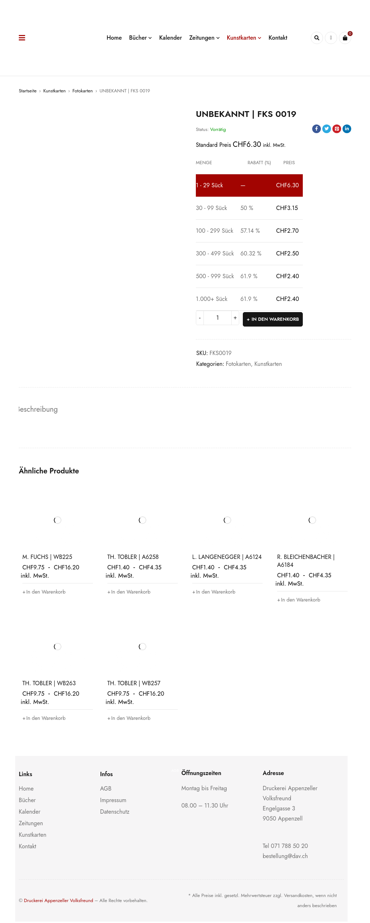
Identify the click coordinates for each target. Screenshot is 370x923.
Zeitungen (31, 825)
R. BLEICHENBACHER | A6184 (306, 562)
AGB (105, 790)
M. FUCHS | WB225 (47, 558)
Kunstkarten (54, 90)
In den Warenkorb (276, 317)
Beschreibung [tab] (39, 410)
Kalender (29, 813)
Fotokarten (82, 90)
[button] (46, 593)
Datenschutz (114, 813)
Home (26, 790)
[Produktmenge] (217, 318)
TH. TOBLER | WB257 (133, 685)
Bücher (27, 801)
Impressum (113, 801)
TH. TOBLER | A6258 (133, 558)
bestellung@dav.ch (285, 857)
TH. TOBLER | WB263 (49, 685)
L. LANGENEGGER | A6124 (227, 558)
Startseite (27, 90)
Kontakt (27, 848)
